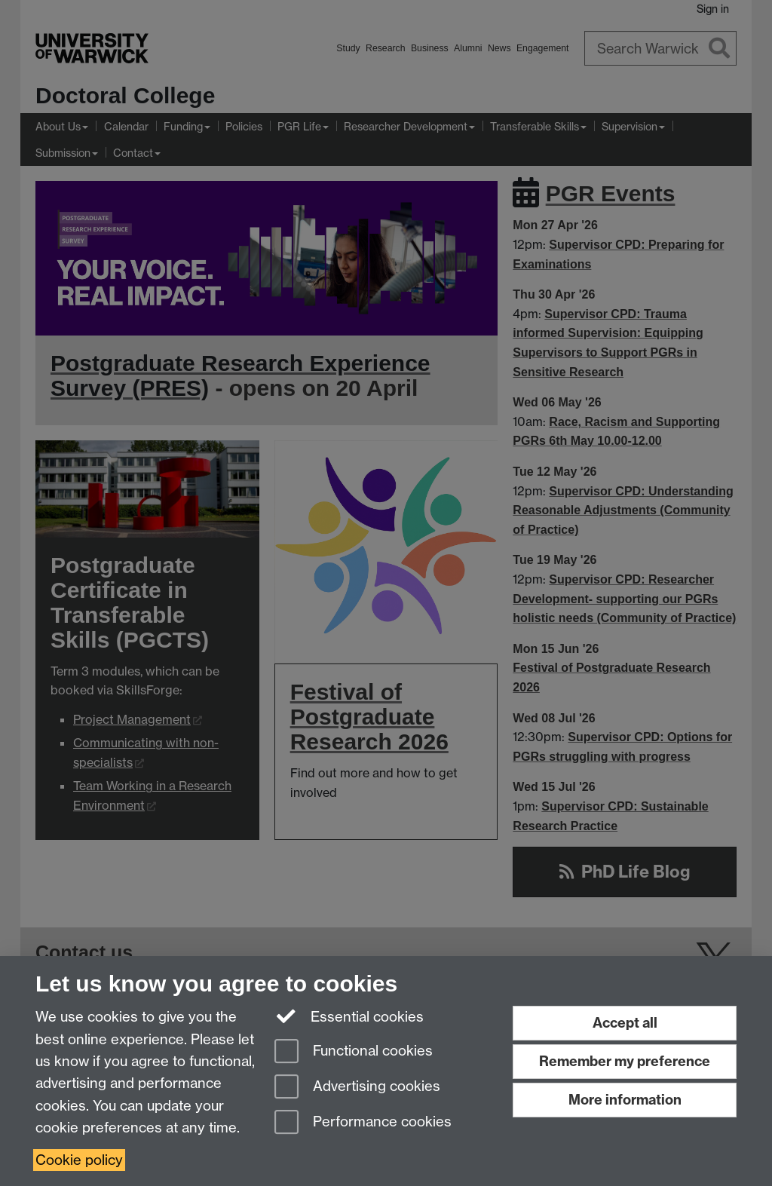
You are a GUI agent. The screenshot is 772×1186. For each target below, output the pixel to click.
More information (625, 1099)
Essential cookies (349, 1015)
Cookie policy (79, 1160)
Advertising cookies (357, 1088)
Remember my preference (624, 1061)
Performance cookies (363, 1123)
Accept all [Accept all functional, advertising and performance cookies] (625, 1022)
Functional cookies (353, 1052)
